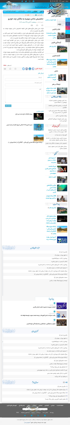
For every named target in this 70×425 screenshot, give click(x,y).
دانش (56, 71)
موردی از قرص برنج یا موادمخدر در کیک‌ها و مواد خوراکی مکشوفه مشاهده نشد (56, 139)
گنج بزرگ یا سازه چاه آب (61, 135)
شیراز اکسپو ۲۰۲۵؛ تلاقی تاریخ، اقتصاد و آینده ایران (19, 125)
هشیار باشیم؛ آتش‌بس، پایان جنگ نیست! (55, 399)
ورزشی (29, 11)
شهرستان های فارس (10, 11)
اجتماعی (42, 11)
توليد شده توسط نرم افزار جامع (35, 423)
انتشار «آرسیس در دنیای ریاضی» (59, 262)
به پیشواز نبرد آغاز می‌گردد (61, 377)
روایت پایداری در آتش (61, 116)
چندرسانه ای (22, 11)
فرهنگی (35, 11)
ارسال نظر (8, 106)
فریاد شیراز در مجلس (50, 20)
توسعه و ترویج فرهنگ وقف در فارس (58, 281)
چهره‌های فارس (56, 16)
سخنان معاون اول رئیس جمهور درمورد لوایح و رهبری (57, 147)
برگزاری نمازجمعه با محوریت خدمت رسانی (51, 35)
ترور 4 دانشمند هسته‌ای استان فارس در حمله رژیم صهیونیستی (50, 169)
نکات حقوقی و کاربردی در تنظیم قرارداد (51, 77)
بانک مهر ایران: (52, 305)
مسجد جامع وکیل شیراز (60, 277)
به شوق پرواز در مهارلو (61, 255)
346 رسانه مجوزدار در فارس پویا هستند (51, 197)
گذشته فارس (56, 56)
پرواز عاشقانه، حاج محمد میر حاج (23, 114)
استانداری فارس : (51, 313)
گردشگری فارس (56, 42)
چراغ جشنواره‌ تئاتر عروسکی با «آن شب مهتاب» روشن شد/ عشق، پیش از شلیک (51, 219)
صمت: (54, 322)
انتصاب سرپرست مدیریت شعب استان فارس (44, 307)
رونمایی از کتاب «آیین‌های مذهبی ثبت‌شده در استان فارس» (52, 265)
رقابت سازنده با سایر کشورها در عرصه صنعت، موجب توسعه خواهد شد (38, 315)
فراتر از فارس (56, 29)
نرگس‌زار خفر (52, 46)
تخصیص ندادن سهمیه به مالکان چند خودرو (56, 143)
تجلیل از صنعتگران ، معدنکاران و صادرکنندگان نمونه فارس (41, 324)
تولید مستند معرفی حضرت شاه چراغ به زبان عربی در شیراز (51, 90)
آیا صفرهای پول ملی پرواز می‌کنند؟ (58, 367)
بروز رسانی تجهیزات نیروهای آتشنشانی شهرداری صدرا (57, 120)
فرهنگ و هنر (56, 84)
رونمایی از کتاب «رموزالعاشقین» (59, 258)
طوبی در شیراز (52, 177)
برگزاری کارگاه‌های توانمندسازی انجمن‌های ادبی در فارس (51, 188)
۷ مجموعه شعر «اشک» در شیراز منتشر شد (52, 160)
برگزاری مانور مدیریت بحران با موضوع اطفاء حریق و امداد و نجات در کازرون (57, 131)
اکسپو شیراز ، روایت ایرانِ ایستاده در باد (51, 238)
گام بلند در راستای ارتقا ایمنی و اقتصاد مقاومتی (57, 107)
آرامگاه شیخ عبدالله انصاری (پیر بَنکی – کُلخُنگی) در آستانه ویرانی (25, 142)
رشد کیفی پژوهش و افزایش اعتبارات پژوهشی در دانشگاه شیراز (58, 101)
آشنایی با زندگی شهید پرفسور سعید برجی (57, 373)
